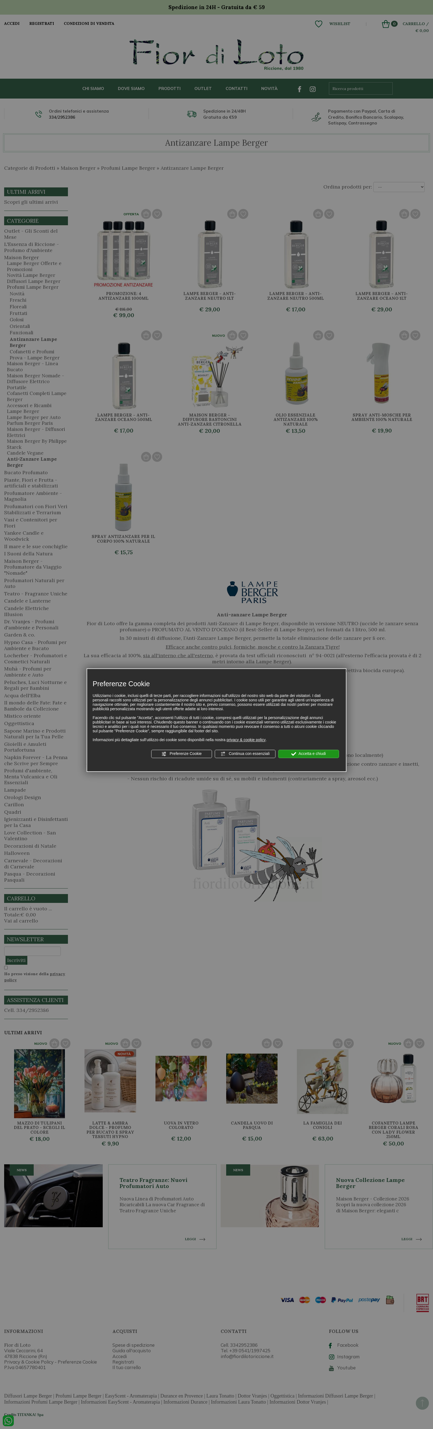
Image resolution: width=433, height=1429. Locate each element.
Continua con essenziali (245, 753)
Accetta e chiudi (308, 753)
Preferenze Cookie (181, 753)
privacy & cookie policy (246, 740)
